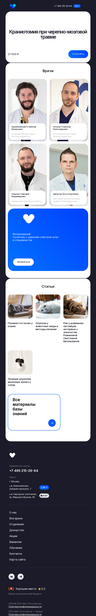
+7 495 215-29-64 (63, 6)
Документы (15, 576)
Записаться (23, 262)
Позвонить (78, 54)
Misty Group (44, 581)
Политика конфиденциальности (25, 564)
